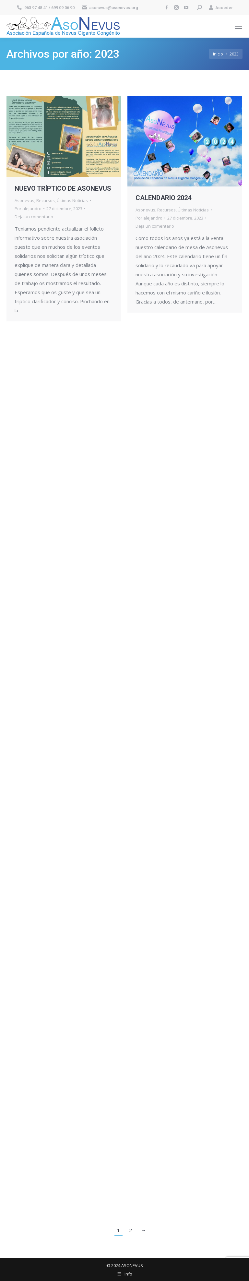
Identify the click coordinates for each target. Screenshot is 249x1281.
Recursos (45, 200)
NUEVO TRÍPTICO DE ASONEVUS (63, 188)
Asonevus (24, 200)
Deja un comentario (34, 217)
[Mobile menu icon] (239, 26)
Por (28, 208)
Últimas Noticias (72, 200)
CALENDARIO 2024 (163, 198)
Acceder (220, 8)
